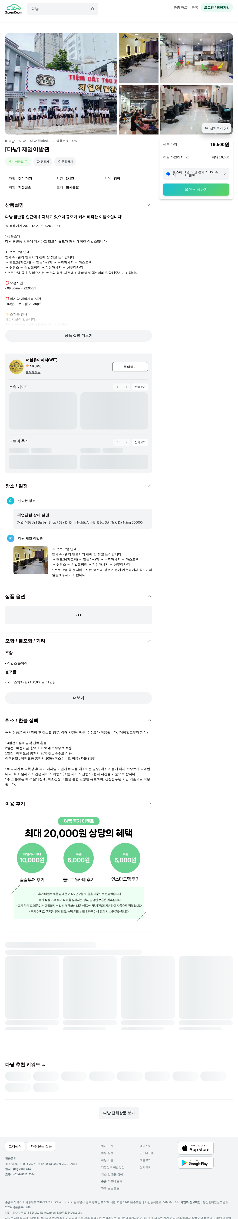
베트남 (10, 141)
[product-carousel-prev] (117, 386)
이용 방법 (107, 1153)
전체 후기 (146, 1167)
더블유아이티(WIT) (41, 360)
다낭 (22, 141)
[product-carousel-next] (126, 386)
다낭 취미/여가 (41, 141)
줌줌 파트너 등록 (186, 7)
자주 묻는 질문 (110, 1188)
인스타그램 (147, 1153)
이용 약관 (107, 1160)
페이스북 (145, 1146)
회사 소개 (107, 1146)
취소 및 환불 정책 (112, 1174)
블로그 (145, 1160)
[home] (13, 9)
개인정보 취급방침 (112, 1167)
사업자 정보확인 (190, 1202)
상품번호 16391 (67, 141)
